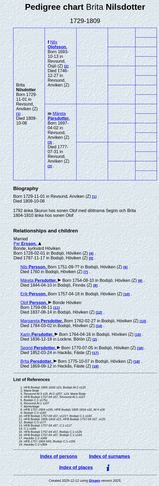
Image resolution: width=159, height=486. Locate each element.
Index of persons (58, 456)
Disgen (94, 481)
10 (127, 294)
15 (138, 335)
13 (143, 321)
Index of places (76, 467)
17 (95, 353)
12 (99, 312)
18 (137, 362)
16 (140, 348)
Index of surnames (109, 456)
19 (95, 366)
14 (99, 326)
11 (56, 308)
